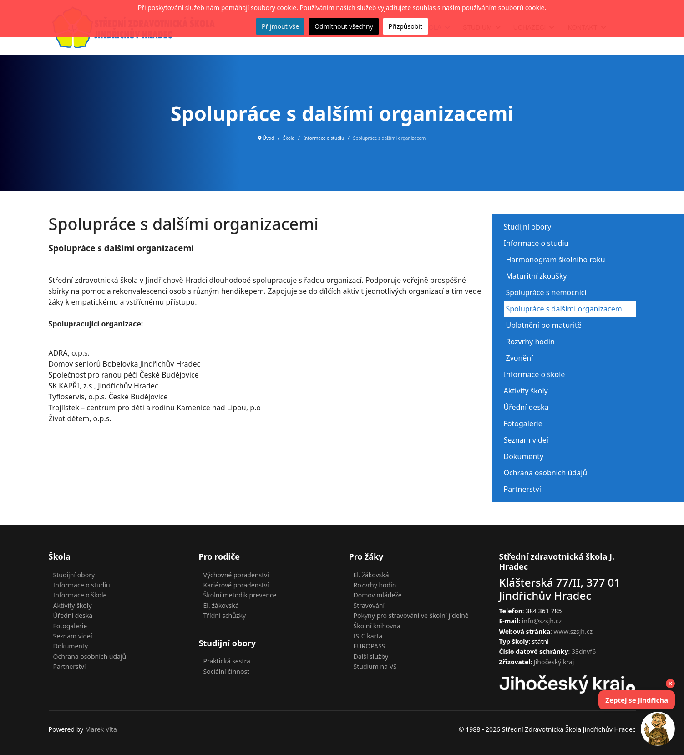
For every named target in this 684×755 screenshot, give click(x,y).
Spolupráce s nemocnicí (546, 292)
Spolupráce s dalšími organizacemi (565, 309)
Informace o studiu (536, 243)
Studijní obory (528, 227)
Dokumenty (524, 456)
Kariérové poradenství (236, 585)
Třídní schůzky (224, 615)
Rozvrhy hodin (530, 342)
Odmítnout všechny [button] (343, 26)
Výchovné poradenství (236, 575)
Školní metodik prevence (240, 595)
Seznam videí (526, 440)
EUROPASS (369, 646)
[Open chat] (658, 729)
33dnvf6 (584, 651)
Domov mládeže (378, 595)
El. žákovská (221, 605)
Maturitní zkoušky (536, 276)
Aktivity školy (526, 391)
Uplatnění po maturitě (544, 325)
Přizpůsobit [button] (405, 26)
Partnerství (522, 489)
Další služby (371, 656)
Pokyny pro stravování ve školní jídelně (411, 615)
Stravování (369, 605)
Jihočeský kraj (554, 662)
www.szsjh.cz (573, 631)
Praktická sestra (226, 661)
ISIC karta (368, 636)
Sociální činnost (226, 671)
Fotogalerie (523, 423)
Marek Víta (101, 729)
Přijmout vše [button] (280, 26)
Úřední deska (526, 407)
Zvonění (519, 358)
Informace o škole (534, 374)
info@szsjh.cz (542, 621)
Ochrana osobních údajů (546, 473)
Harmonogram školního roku (555, 260)
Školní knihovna (377, 626)
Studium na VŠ (375, 666)
